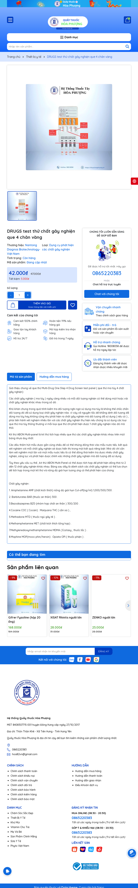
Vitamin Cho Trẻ (20, 827)
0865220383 (106, 273)
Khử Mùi (15, 822)
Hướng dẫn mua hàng (88, 771)
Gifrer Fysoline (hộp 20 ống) (24, 619)
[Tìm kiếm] (127, 46)
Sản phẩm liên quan (33, 567)
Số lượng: (12, 288)
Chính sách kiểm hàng (24, 794)
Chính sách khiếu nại (23, 775)
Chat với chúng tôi (107, 294)
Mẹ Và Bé (16, 831)
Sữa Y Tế (16, 841)
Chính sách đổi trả (21, 785)
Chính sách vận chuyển (24, 780)
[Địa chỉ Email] (69, 651)
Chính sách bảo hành (23, 789)
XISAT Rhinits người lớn (66, 617)
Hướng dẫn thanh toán (88, 775)
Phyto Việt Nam (20, 845)
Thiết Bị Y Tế (18, 817)
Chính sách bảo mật (22, 799)
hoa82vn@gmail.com (24, 754)
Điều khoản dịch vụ (86, 785)
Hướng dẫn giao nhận (88, 780)
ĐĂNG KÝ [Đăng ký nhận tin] (103, 651)
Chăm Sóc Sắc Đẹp (22, 813)
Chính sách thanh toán (24, 771)
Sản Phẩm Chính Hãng (24, 836)
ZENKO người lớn (103, 617)
